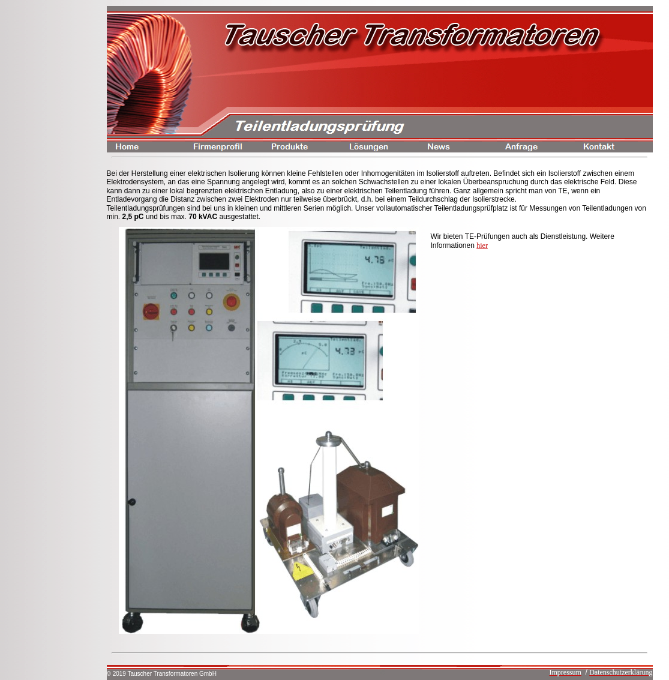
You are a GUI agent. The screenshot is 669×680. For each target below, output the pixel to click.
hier (482, 245)
